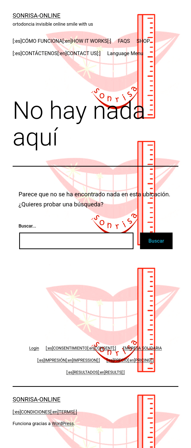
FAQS (124, 41)
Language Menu (125, 53)
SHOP (143, 41)
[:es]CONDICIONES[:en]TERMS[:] (45, 412)
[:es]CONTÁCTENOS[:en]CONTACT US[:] (57, 53)
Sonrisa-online (37, 15)
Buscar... (27, 226)
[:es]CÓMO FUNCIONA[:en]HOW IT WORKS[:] (62, 41)
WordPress (63, 423)
